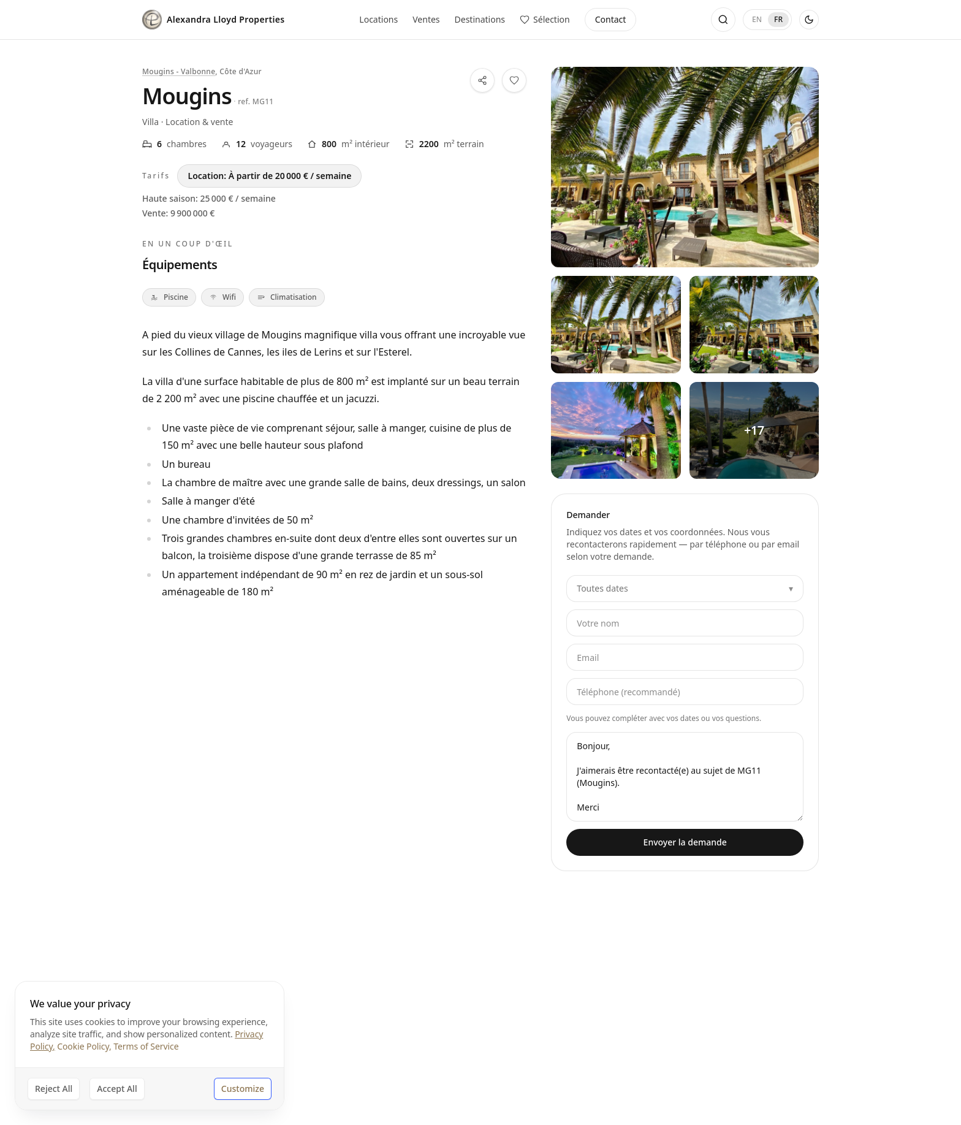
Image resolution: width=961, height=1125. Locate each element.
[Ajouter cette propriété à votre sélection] (514, 80)
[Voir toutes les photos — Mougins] (685, 167)
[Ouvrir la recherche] (723, 19)
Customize (242, 1088)
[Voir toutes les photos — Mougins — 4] (754, 430)
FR (778, 19)
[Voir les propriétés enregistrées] (545, 19)
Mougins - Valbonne (178, 71)
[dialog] (149, 1045)
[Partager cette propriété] (482, 80)
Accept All (117, 1088)
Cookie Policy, (84, 1046)
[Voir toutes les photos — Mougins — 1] (615, 324)
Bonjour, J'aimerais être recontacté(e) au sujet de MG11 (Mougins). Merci (684, 777)
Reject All (53, 1088)
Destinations (480, 19)
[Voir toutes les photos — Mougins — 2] (754, 324)
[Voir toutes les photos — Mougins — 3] (615, 430)
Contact (610, 19)
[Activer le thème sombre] (809, 19)
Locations (378, 19)
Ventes (425, 19)
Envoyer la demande (685, 842)
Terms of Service (145, 1046)
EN (757, 19)
